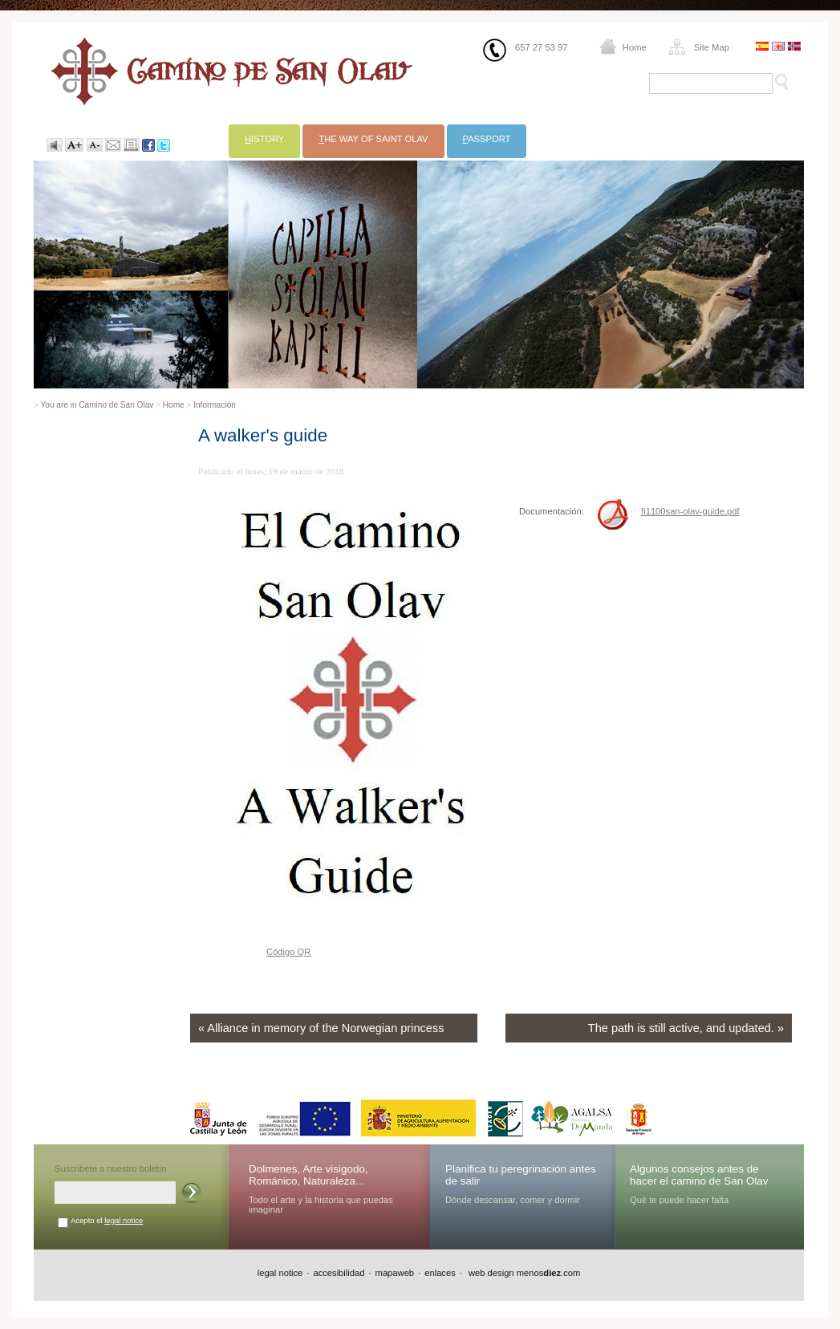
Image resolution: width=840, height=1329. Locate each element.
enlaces (440, 1273)
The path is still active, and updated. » (686, 1028)
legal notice (123, 1220)
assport (487, 139)
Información (214, 404)
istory (264, 139)
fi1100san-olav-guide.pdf (690, 511)
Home (635, 47)
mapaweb (395, 1273)
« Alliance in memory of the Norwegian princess (321, 1028)
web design (490, 1273)
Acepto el (107, 1220)
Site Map (711, 47)
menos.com (549, 1273)
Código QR (288, 952)
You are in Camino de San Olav (97, 404)
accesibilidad (338, 1273)
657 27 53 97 (541, 47)
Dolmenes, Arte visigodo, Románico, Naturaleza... (308, 1175)
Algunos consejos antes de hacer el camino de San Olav (699, 1175)
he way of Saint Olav (373, 139)
